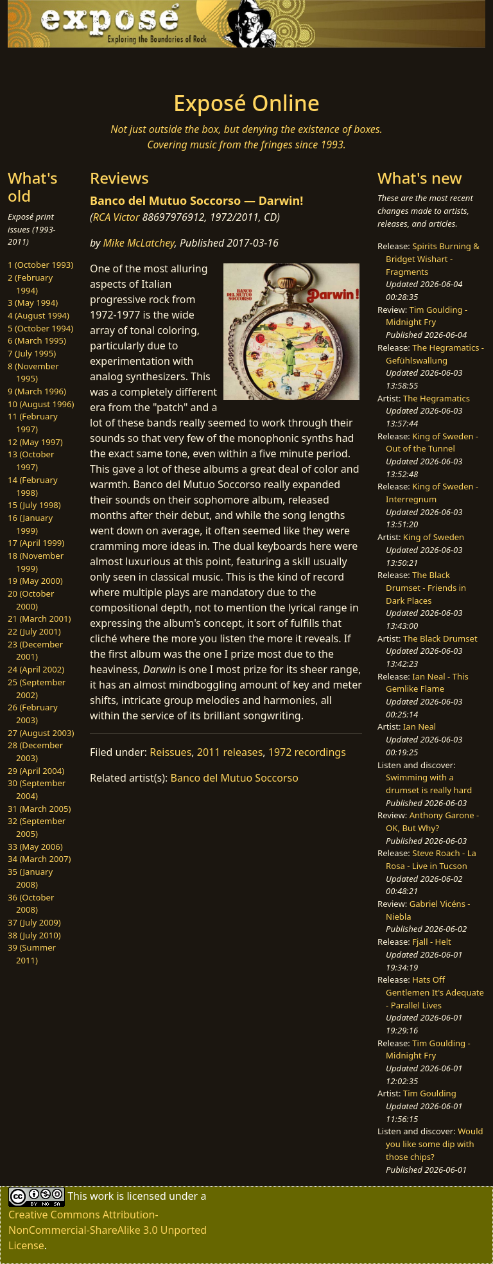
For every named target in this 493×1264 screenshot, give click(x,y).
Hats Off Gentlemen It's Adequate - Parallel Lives (435, 992)
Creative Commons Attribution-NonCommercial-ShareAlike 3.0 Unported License (107, 1229)
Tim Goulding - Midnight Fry (426, 316)
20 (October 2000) (31, 600)
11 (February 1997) (33, 422)
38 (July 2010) (34, 935)
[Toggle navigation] (49, 65)
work (102, 1196)
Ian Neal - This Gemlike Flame (427, 683)
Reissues (170, 752)
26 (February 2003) (33, 713)
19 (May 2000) (35, 580)
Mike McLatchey (139, 243)
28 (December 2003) (35, 751)
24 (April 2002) (36, 669)
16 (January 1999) (30, 524)
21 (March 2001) (39, 618)
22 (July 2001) (34, 631)
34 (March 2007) (39, 859)
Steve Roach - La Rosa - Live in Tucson (431, 859)
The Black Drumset (440, 638)
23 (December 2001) (35, 650)
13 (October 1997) (31, 460)
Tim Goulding (429, 1093)
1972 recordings (307, 752)
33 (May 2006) (35, 846)
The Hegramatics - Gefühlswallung (435, 354)
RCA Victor (116, 217)
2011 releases (230, 752)
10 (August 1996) (41, 404)
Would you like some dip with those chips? (434, 1143)
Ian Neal (419, 726)
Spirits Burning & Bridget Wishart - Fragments (433, 258)
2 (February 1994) (30, 284)
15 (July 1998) (34, 505)
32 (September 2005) (36, 827)
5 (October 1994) (40, 328)
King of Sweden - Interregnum (432, 492)
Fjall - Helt (431, 941)
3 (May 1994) (33, 302)
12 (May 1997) (35, 442)
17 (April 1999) (36, 543)
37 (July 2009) (34, 922)
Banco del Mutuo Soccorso (234, 778)
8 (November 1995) (33, 372)
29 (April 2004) (36, 771)
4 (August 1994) (38, 315)
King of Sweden (433, 537)
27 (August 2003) (41, 733)
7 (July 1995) (32, 353)
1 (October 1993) (40, 264)
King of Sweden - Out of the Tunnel (432, 442)
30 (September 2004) (36, 789)
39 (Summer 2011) (32, 954)
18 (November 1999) (36, 562)
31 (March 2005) (39, 808)
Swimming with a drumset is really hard (429, 783)
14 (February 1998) (33, 486)
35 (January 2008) (30, 878)
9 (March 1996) (37, 391)
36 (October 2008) (31, 903)
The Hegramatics (436, 398)
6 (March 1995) (37, 340)
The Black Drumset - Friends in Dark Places (426, 587)
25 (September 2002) (36, 688)
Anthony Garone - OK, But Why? (432, 821)
